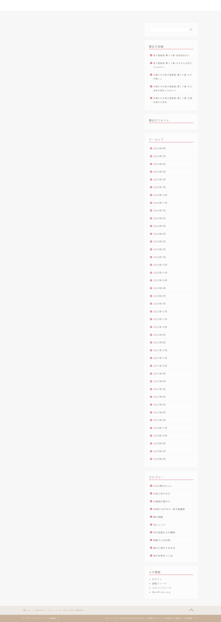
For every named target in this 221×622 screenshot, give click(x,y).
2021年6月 (159, 396)
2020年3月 (159, 451)
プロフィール (63, 14)
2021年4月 (159, 412)
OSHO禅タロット (162, 486)
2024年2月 (159, 249)
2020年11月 (160, 428)
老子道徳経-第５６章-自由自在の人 (171, 55)
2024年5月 (159, 226)
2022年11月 (160, 319)
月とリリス (159, 524)
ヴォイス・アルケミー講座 (150, 14)
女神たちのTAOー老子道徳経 (169, 509)
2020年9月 (159, 443)
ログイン (157, 579)
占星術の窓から (161, 501)
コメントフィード (162, 587)
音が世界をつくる (163, 555)
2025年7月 (159, 156)
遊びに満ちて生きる (164, 548)
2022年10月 (160, 327)
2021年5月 (159, 404)
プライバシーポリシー (34, 618)
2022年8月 (159, 342)
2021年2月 (159, 420)
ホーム (46, 14)
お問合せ (174, 14)
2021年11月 (160, 358)
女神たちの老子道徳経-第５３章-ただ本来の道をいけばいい (172, 88)
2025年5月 (159, 171)
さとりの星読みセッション (89, 14)
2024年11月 (160, 203)
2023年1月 (159, 303)
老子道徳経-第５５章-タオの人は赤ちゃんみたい (172, 65)
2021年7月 (159, 389)
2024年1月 (159, 257)
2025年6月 (159, 164)
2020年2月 (159, 459)
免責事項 (52, 618)
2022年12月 (160, 311)
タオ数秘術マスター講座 (119, 14)
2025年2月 (159, 179)
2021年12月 (160, 350)
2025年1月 (159, 187)
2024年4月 (159, 234)
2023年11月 (160, 272)
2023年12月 (160, 265)
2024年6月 (159, 218)
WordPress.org (161, 592)
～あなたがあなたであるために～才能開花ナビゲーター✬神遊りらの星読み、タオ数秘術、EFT (110, 5)
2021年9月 (159, 373)
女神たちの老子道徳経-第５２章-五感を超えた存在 (172, 100)
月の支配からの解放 (164, 532)
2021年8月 (159, 381)
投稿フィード (159, 583)
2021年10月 (160, 365)
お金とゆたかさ (161, 493)
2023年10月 (160, 280)
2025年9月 (159, 148)
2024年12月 (160, 195)
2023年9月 (159, 288)
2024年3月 (159, 241)
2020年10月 (160, 435)
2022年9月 (159, 334)
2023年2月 (159, 296)
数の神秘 (158, 517)
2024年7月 (159, 210)
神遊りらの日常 (161, 540)
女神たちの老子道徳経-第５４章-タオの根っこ (172, 76)
